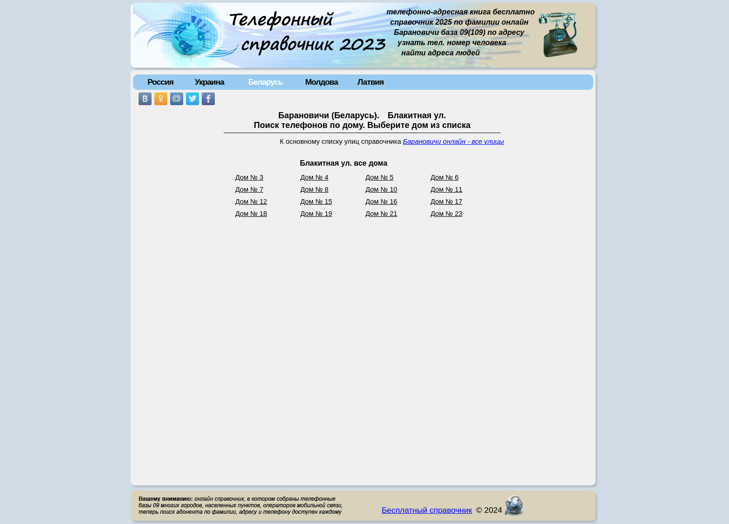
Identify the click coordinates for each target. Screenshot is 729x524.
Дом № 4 (314, 177)
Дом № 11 (447, 189)
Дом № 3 (249, 177)
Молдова (321, 82)
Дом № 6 (444, 177)
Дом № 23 (447, 213)
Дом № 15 (316, 201)
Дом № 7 (249, 189)
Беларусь (265, 82)
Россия (160, 82)
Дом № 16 (381, 201)
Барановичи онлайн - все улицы (453, 141)
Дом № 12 (251, 201)
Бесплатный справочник (427, 510)
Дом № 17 (447, 201)
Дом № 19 (316, 213)
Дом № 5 (379, 177)
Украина (209, 82)
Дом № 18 (251, 213)
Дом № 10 (381, 189)
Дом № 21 (381, 213)
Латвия (371, 82)
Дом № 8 (314, 189)
